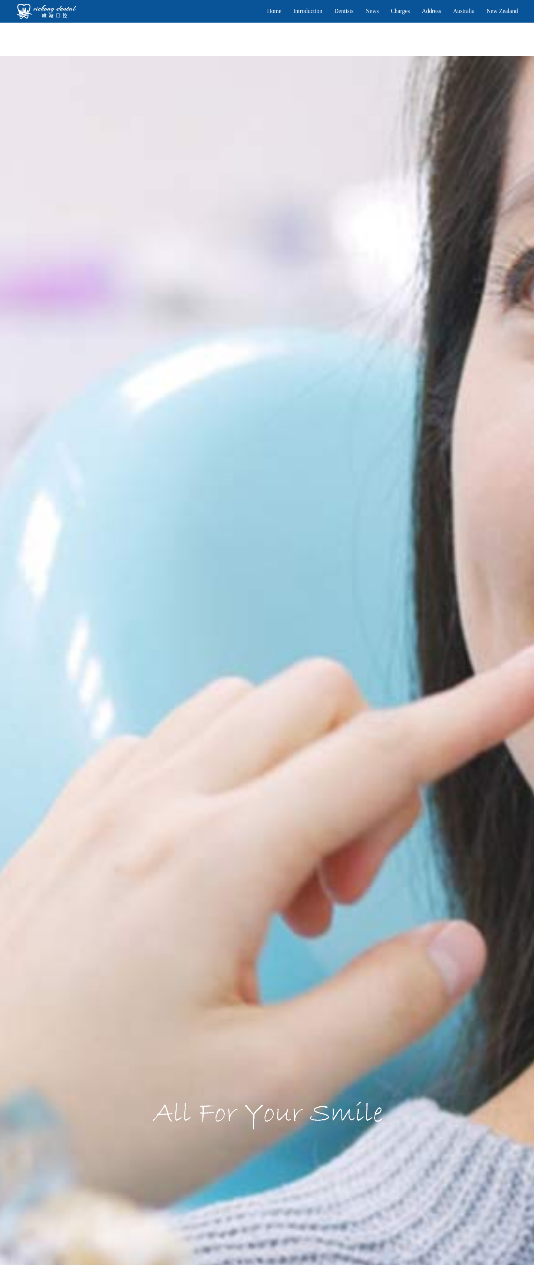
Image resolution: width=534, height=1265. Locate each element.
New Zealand (502, 11)
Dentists (343, 11)
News (372, 11)
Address (431, 11)
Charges (400, 11)
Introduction (307, 11)
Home (274, 11)
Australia (464, 11)
